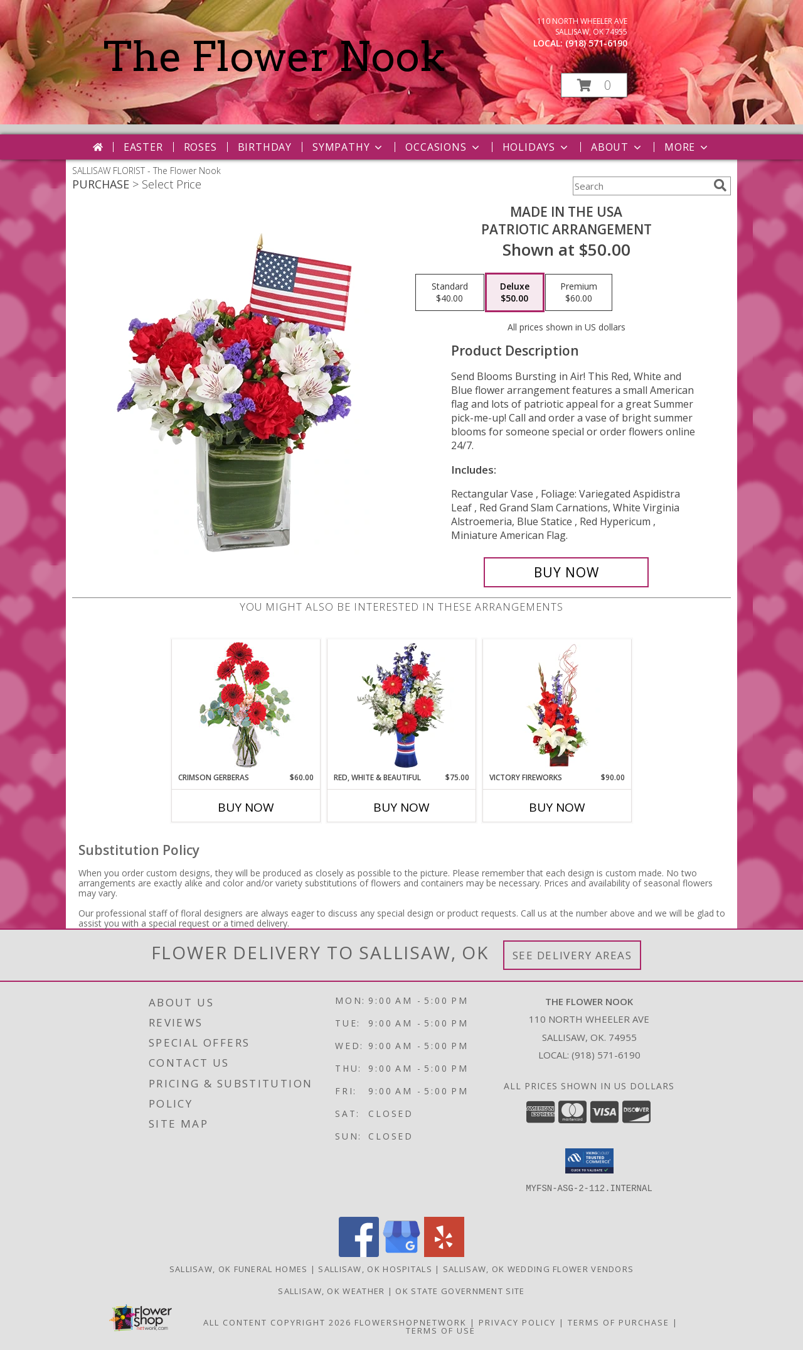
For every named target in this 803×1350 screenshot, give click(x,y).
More (687, 147)
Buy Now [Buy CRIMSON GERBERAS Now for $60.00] (246, 807)
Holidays (536, 147)
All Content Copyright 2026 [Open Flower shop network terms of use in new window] (277, 1322)
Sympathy (348, 147)
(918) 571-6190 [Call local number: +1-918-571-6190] (596, 43)
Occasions (443, 147)
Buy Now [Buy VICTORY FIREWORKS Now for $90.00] (557, 807)
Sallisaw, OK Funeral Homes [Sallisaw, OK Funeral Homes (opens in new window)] (238, 1269)
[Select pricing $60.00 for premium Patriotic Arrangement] (579, 293)
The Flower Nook (274, 56)
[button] (594, 85)
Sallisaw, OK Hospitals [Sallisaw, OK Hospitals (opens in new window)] (375, 1269)
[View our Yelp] (444, 1254)
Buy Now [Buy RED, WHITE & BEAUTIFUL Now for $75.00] (401, 807)
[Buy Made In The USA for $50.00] (566, 572)
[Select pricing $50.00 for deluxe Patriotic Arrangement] (515, 293)
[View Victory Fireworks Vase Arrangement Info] (557, 705)
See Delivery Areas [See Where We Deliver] (572, 955)
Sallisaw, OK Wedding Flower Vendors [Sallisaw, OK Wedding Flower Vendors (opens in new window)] (538, 1269)
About (617, 147)
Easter (143, 147)
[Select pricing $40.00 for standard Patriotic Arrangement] (450, 293)
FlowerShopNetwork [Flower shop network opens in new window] (410, 1322)
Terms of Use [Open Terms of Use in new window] (441, 1330)
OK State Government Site (459, 1291)
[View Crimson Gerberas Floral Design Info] (246, 706)
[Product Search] (640, 186)
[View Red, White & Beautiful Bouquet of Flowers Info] (401, 705)
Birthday (265, 147)
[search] (720, 185)
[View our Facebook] (359, 1254)
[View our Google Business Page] (401, 1254)
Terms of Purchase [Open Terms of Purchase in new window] (618, 1322)
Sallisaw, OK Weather (331, 1291)
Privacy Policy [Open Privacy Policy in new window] (517, 1322)
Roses (200, 147)
